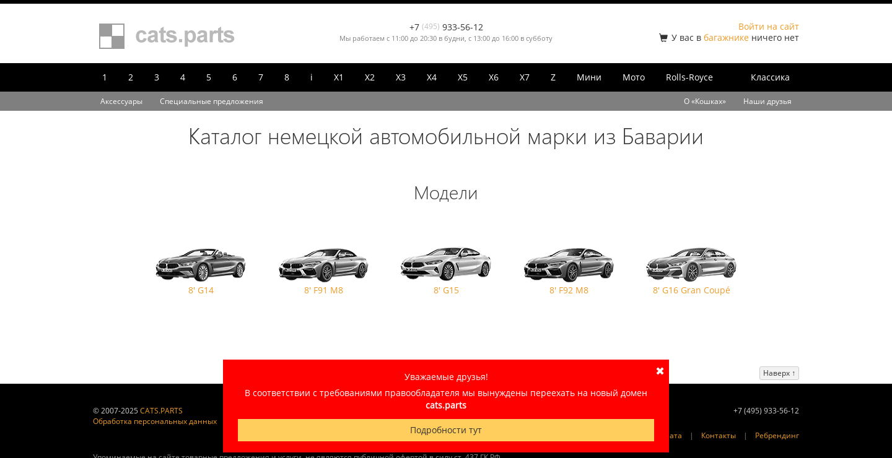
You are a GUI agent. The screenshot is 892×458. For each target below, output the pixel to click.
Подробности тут (446, 430)
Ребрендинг (777, 435)
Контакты (718, 435)
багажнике (726, 37)
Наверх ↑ (779, 373)
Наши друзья (767, 101)
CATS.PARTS (161, 410)
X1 (339, 77)
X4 (432, 77)
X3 (401, 77)
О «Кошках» (705, 101)
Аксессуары (121, 101)
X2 (370, 77)
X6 (494, 77)
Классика (770, 77)
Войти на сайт (768, 26)
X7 (525, 77)
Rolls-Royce (689, 77)
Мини (589, 77)
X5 (463, 77)
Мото (634, 77)
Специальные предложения (211, 101)
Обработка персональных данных (155, 421)
